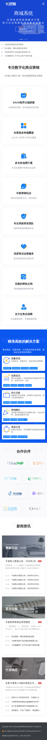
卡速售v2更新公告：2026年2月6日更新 (21, 561)
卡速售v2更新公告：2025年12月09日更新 (26, 580)
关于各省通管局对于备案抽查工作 (24, 706)
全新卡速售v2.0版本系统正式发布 (21, 683)
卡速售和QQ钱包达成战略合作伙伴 (25, 702)
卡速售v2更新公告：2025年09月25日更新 (26, 588)
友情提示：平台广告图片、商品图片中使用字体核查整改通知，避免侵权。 (26, 710)
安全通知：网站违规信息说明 (15, 48)
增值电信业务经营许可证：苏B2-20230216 (16, 736)
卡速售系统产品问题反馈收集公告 (17, 52)
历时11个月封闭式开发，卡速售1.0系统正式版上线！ (26, 697)
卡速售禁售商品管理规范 (14, 44)
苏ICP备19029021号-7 (33, 731)
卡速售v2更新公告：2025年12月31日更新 (26, 576)
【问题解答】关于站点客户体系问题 (18, 56)
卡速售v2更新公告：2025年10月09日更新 (26, 584)
